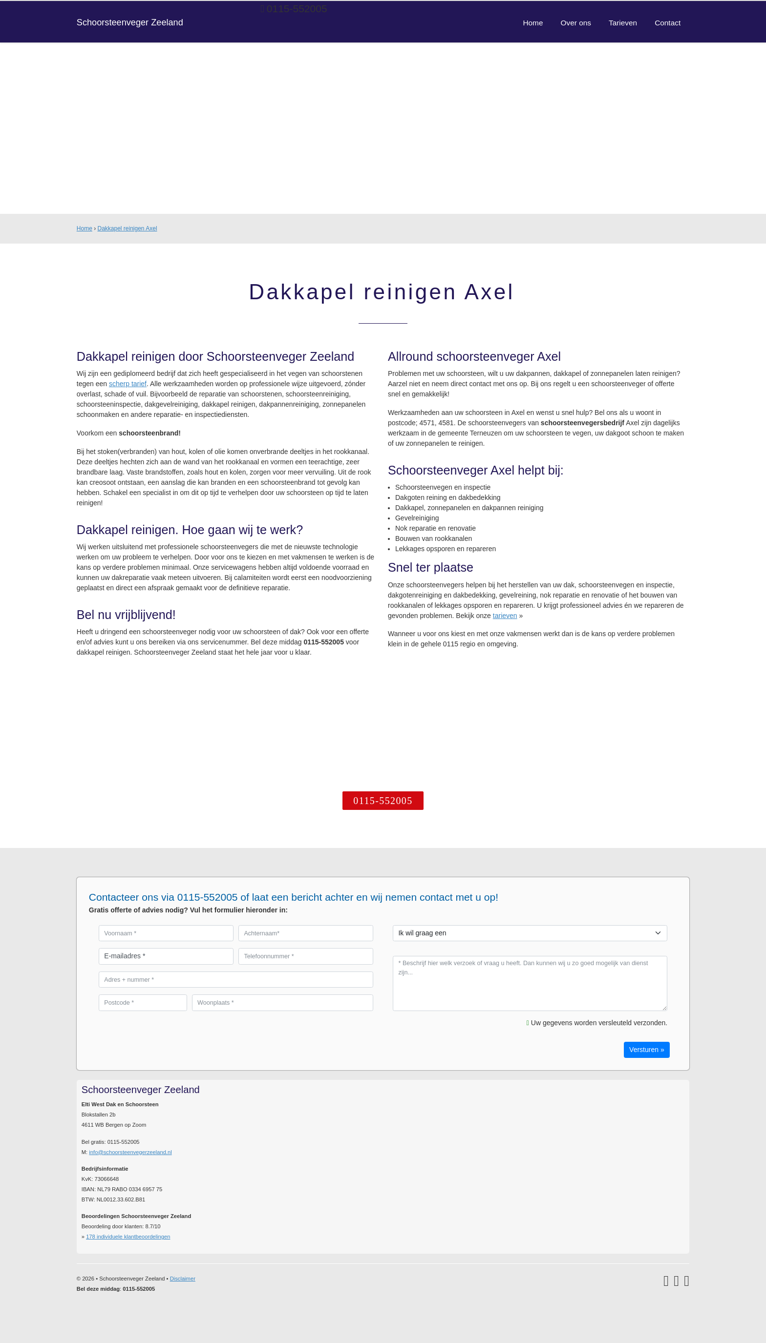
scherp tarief (128, 384)
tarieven (505, 616)
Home (84, 228)
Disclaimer (182, 1278)
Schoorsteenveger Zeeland (130, 22)
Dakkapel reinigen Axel (127, 228)
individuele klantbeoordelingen (128, 1237)
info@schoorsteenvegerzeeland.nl (130, 1152)
